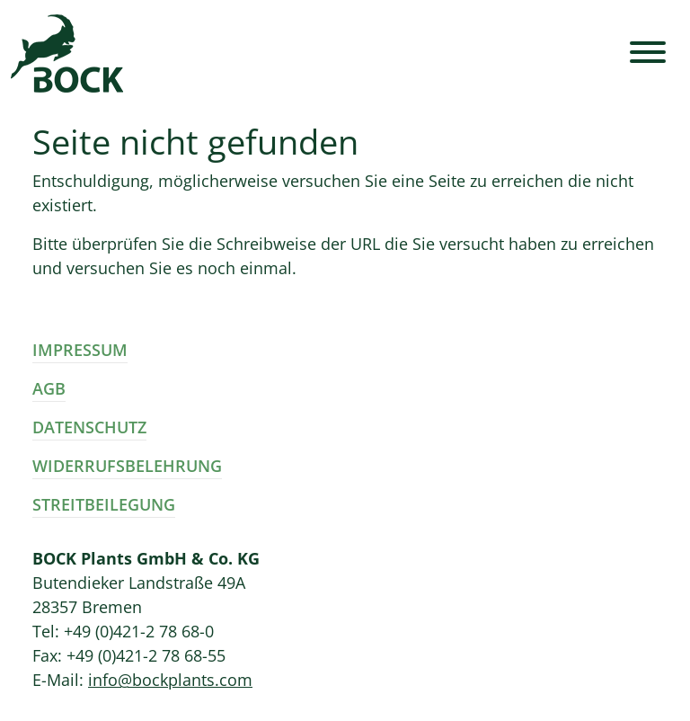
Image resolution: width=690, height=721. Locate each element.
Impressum (80, 349)
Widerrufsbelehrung (127, 465)
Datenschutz (89, 427)
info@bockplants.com (170, 679)
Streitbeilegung (103, 504)
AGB (49, 388)
